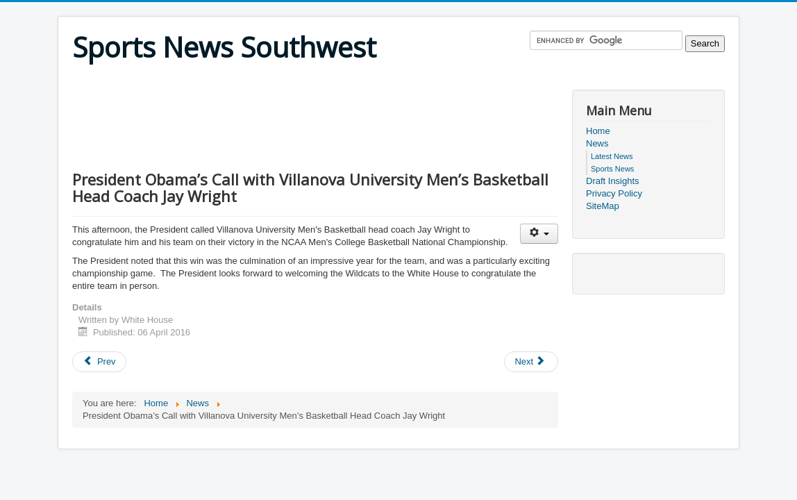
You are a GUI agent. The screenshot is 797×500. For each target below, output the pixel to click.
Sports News (612, 169)
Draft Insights (612, 181)
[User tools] (539, 234)
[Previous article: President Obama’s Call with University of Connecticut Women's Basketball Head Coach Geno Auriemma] (99, 361)
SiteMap (602, 206)
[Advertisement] (325, 81)
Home (598, 131)
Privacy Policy (614, 193)
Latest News (612, 156)
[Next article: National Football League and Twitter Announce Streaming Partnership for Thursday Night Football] (531, 361)
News (597, 143)
